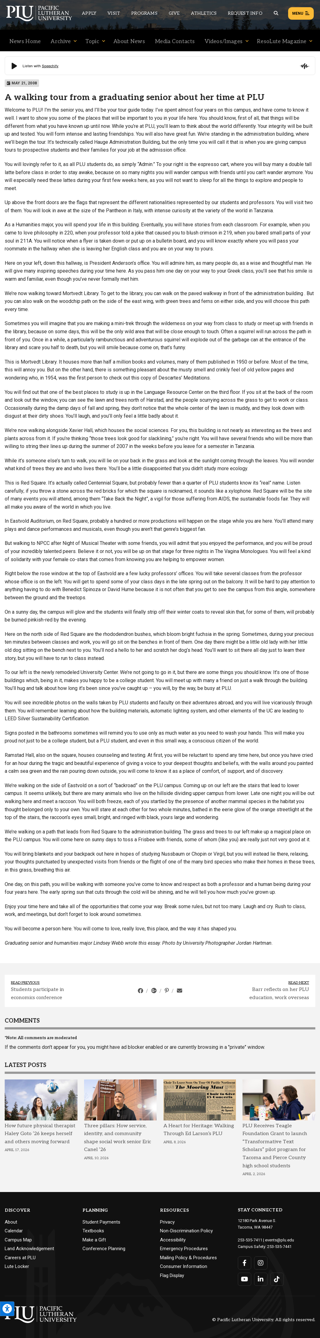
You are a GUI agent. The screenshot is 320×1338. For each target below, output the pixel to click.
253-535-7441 (279, 1246)
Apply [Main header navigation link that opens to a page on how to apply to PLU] (89, 13)
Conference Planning (103, 1248)
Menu (301, 13)
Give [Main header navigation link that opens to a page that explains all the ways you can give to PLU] (174, 13)
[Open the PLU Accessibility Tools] (7, 1308)
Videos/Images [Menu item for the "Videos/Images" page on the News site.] (223, 41)
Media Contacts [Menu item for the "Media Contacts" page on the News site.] (175, 41)
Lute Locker (17, 1266)
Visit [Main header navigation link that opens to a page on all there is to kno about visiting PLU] (114, 13)
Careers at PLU (20, 1257)
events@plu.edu (279, 1240)
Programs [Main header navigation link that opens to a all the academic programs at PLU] (144, 13)
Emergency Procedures (184, 1248)
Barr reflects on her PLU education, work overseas (279, 994)
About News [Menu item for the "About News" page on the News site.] (129, 41)
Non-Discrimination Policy (186, 1231)
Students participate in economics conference (37, 994)
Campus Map (18, 1240)
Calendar (14, 1231)
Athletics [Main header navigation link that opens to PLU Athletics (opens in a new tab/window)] (204, 13)
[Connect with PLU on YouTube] (244, 1279)
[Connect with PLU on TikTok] (277, 1279)
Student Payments (101, 1222)
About (11, 1222)
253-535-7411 (250, 1240)
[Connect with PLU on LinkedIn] (261, 1279)
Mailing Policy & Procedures (188, 1257)
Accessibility (173, 1240)
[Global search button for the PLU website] (275, 13)
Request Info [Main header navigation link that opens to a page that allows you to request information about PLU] (245, 13)
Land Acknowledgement (29, 1248)
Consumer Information (183, 1266)
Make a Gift (94, 1240)
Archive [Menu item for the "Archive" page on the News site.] (61, 41)
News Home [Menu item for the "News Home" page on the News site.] (25, 41)
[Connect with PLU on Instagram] (261, 1263)
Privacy (167, 1222)
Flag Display (172, 1275)
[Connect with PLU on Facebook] (244, 1263)
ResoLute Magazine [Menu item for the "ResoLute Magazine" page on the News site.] (281, 41)
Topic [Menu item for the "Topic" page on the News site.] (92, 41)
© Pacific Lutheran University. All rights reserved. (263, 1319)
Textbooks (93, 1231)
